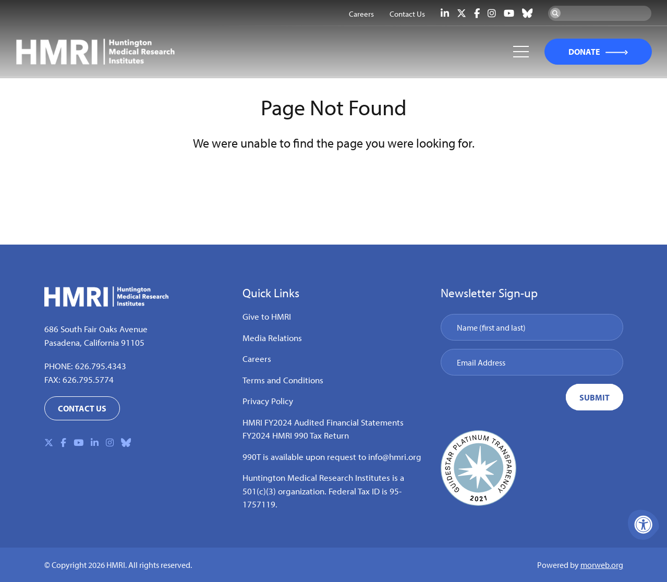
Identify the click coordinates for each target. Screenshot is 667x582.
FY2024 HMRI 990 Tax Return (295, 435)
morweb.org (601, 565)
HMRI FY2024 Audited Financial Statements (323, 422)
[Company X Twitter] (461, 13)
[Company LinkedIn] (445, 13)
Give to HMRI (266, 316)
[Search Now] (555, 13)
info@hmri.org (394, 456)
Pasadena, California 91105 (94, 342)
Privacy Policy (267, 400)
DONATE (583, 52)
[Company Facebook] (477, 13)
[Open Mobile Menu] (520, 52)
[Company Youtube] (509, 13)
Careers (256, 358)
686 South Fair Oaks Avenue (96, 328)
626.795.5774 (88, 379)
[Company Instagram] (492, 13)
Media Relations (272, 337)
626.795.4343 (100, 365)
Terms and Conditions (282, 379)
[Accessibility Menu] (643, 524)
